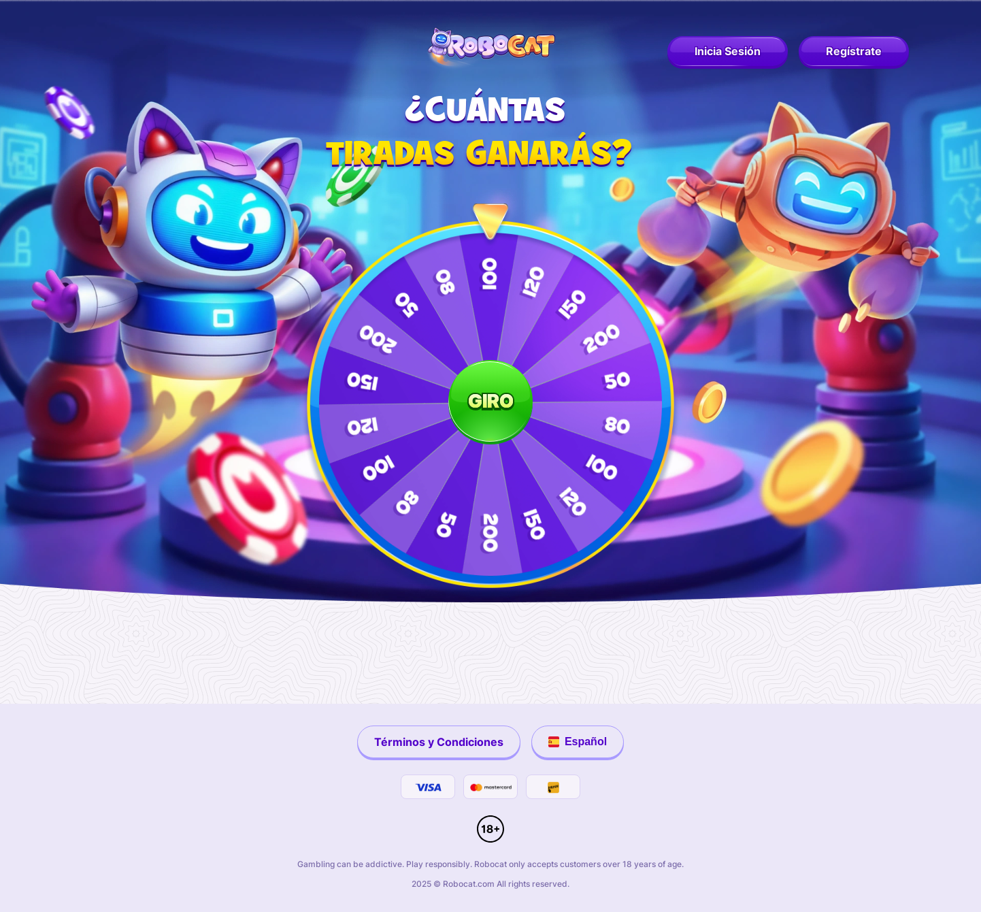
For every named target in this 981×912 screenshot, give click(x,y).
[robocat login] (727, 52)
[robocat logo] (490, 35)
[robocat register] (854, 52)
